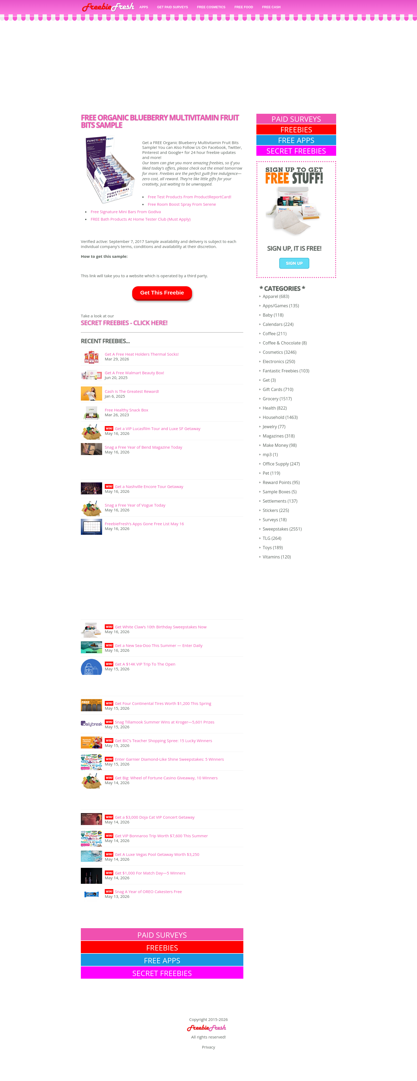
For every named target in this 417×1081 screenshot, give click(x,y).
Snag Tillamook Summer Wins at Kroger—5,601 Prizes (164, 722)
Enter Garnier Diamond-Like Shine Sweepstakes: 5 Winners (169, 759)
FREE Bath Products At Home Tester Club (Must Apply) (140, 219)
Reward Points (277, 482)
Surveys (270, 520)
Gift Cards (272, 389)
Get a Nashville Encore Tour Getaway (149, 486)
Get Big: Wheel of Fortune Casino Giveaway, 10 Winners (166, 777)
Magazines (273, 436)
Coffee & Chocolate (282, 343)
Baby (268, 315)
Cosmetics (273, 352)
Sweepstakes (275, 529)
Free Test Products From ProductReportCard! (189, 196)
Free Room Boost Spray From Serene (182, 204)
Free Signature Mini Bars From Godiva (126, 211)
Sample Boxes (276, 492)
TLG (266, 538)
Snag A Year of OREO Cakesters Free (148, 891)
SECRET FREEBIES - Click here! (124, 322)
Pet (266, 473)
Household (273, 417)
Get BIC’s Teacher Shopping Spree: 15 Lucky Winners (163, 740)
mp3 (267, 454)
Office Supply (276, 464)
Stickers (270, 510)
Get (266, 380)
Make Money (275, 445)
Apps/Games (275, 306)
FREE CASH (271, 7)
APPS (143, 7)
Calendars (273, 324)
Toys (267, 547)
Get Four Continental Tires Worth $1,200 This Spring (163, 703)
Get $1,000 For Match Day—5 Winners (150, 873)
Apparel (270, 296)
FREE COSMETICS (211, 7)
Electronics (273, 361)
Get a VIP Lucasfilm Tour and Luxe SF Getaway (158, 428)
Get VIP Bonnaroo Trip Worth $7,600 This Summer (161, 835)
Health (269, 408)
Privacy (208, 1047)
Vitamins (271, 557)
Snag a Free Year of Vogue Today (135, 505)
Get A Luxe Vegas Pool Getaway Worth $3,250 (157, 854)
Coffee (269, 334)
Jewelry (270, 427)
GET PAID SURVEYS (172, 7)
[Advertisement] (208, 68)
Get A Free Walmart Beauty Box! (134, 372)
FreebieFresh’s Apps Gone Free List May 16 (144, 523)
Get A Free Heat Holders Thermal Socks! (142, 354)
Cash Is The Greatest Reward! (132, 391)
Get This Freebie (162, 292)
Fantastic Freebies (280, 371)
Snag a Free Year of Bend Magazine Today (143, 447)
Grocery (270, 399)
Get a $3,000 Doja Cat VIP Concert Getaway (155, 817)
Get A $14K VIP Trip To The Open (145, 664)
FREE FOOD (244, 7)
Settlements (274, 501)
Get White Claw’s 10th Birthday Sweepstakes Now (161, 626)
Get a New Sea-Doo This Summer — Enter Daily (158, 645)
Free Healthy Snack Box (126, 410)
